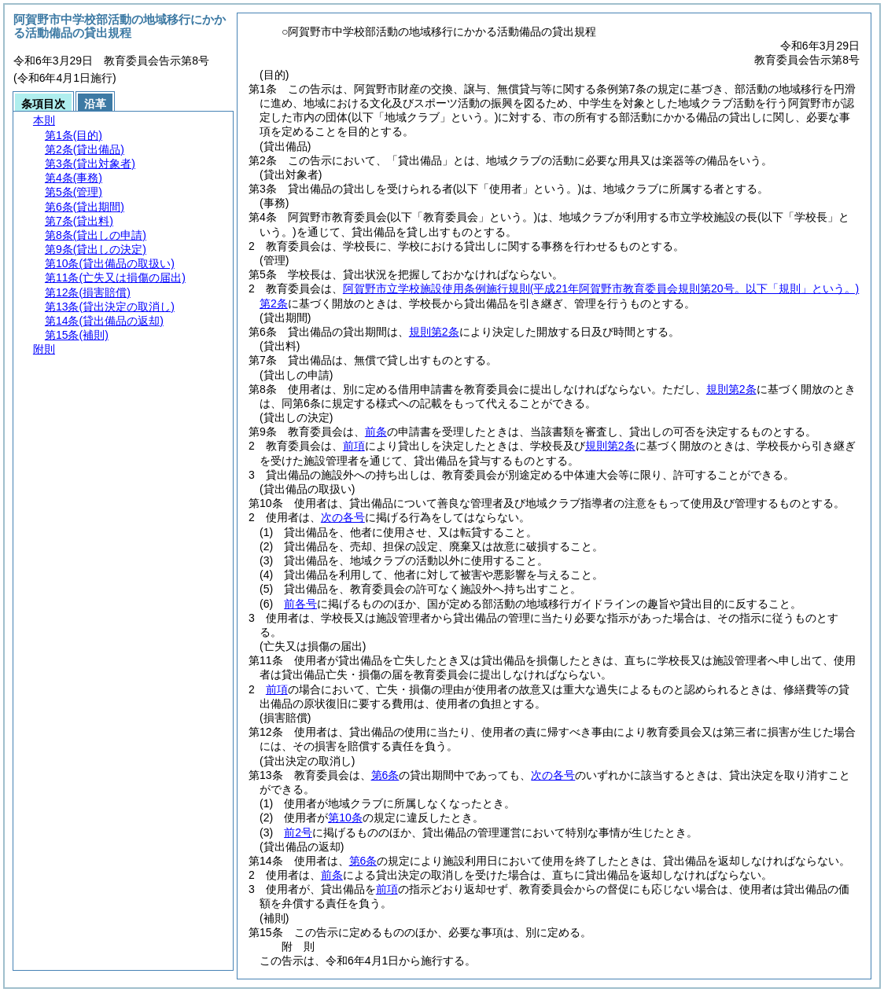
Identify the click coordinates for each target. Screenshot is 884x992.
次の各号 (343, 517)
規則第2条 (434, 331)
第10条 (345, 817)
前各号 (300, 603)
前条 (376, 431)
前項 (354, 445)
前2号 (298, 832)
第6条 (385, 775)
